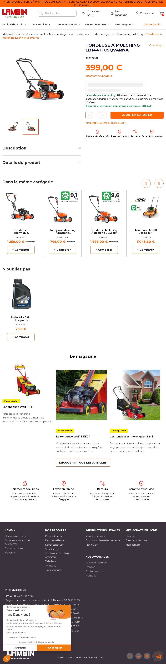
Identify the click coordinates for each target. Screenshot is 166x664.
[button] (7, 658)
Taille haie (50, 561)
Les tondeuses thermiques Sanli (131, 436)
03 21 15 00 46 (71, 609)
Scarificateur (52, 549)
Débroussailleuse (54, 540)
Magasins (10, 552)
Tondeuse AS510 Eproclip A (146, 232)
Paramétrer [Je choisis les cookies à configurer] (20, 647)
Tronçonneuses (53, 570)
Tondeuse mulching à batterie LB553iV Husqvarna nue (104, 232)
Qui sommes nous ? (16, 536)
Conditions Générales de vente (103, 540)
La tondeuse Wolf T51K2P (73, 436)
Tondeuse (50, 565)
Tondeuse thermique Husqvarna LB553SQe (20, 232)
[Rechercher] (57, 13)
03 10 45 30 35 (72, 630)
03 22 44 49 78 (70, 604)
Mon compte (133, 544)
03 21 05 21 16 (75, 617)
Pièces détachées (55, 536)
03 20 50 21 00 (25, 595)
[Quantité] (96, 115)
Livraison (130, 536)
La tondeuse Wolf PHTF (18, 407)
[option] (21, 223)
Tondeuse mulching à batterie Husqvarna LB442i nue (62, 232)
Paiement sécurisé (136, 540)
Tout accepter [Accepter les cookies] (54, 647)
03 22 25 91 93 (72, 600)
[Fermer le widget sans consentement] (18, 607)
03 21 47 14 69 (71, 613)
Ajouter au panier (137, 114)
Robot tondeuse (54, 544)
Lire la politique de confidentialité (21, 637)
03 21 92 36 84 (72, 622)
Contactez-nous (14, 548)
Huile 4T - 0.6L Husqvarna (20, 319)
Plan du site (92, 544)
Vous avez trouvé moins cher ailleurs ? (106, 123)
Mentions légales (95, 536)
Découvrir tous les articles (83, 462)
